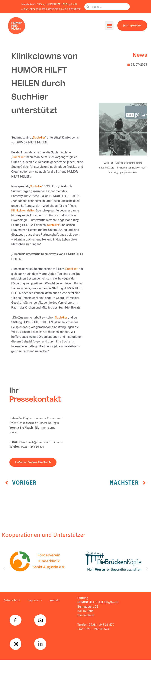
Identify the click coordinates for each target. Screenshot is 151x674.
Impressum (34, 600)
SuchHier (39, 137)
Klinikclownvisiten (23, 210)
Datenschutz (12, 600)
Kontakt (55, 600)
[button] (109, 25)
